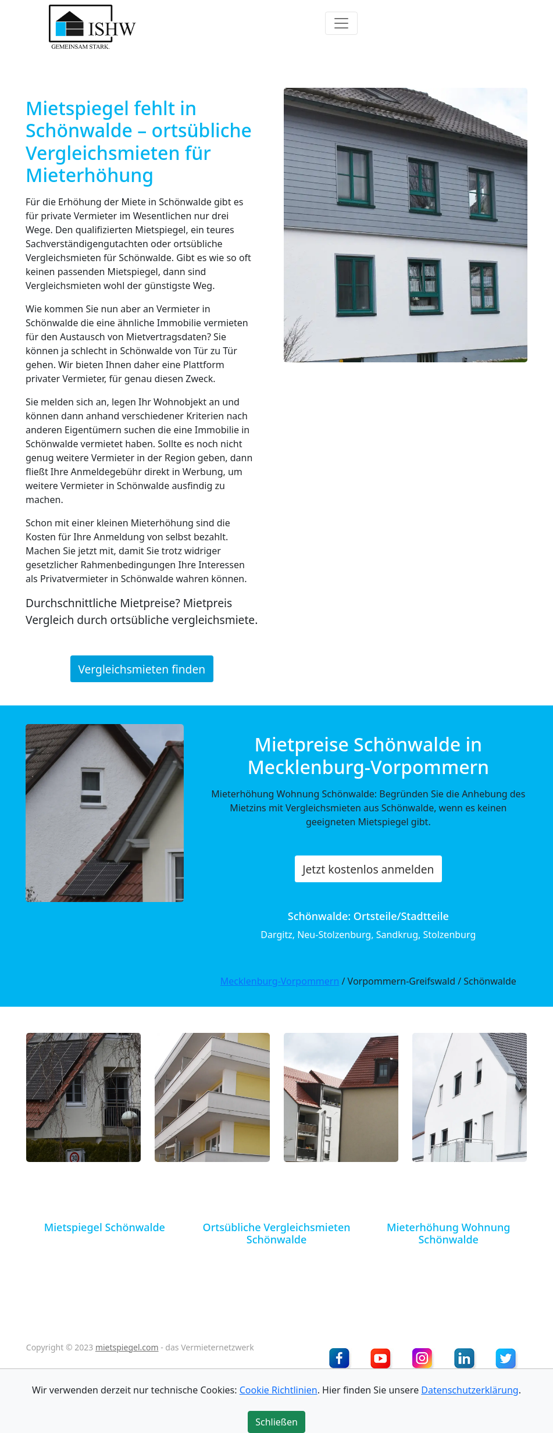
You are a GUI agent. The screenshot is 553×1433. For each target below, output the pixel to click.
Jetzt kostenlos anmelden (368, 869)
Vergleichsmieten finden (141, 669)
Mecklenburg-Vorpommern (280, 981)
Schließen (276, 1422)
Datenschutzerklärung (469, 1390)
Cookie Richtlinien (278, 1390)
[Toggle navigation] (341, 23)
